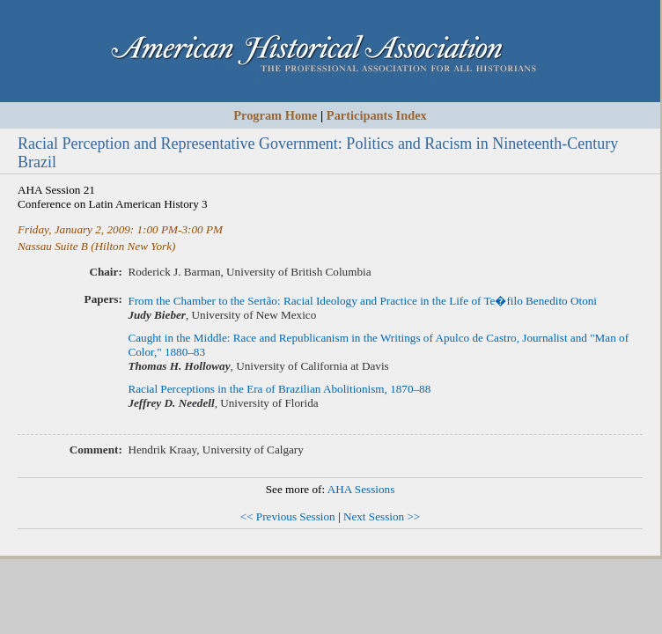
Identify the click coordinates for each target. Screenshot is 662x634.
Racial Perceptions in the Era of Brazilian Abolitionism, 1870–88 (279, 388)
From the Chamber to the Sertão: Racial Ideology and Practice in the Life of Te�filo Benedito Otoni (362, 300)
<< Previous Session (287, 516)
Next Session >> (381, 516)
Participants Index (377, 115)
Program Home (275, 115)
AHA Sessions (361, 489)
